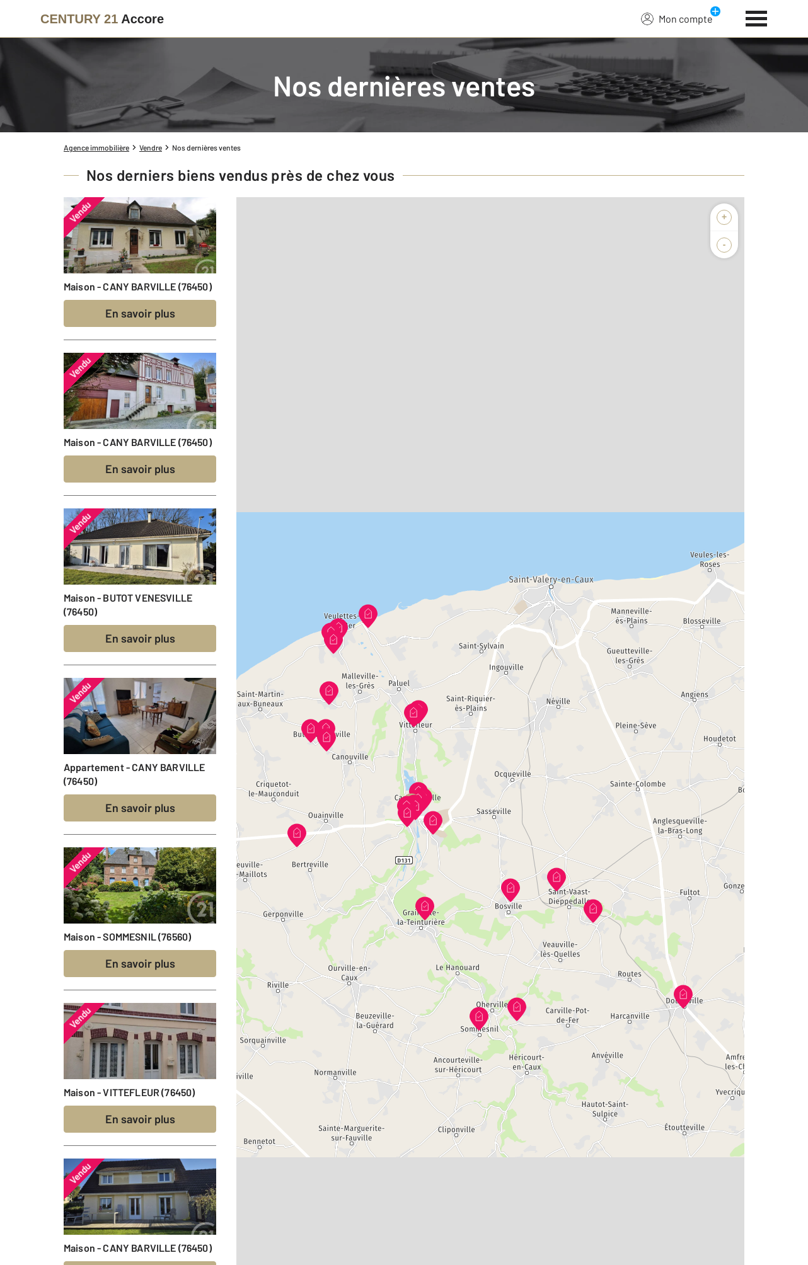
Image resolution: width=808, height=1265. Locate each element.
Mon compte (677, 18)
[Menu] (757, 17)
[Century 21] (102, 19)
